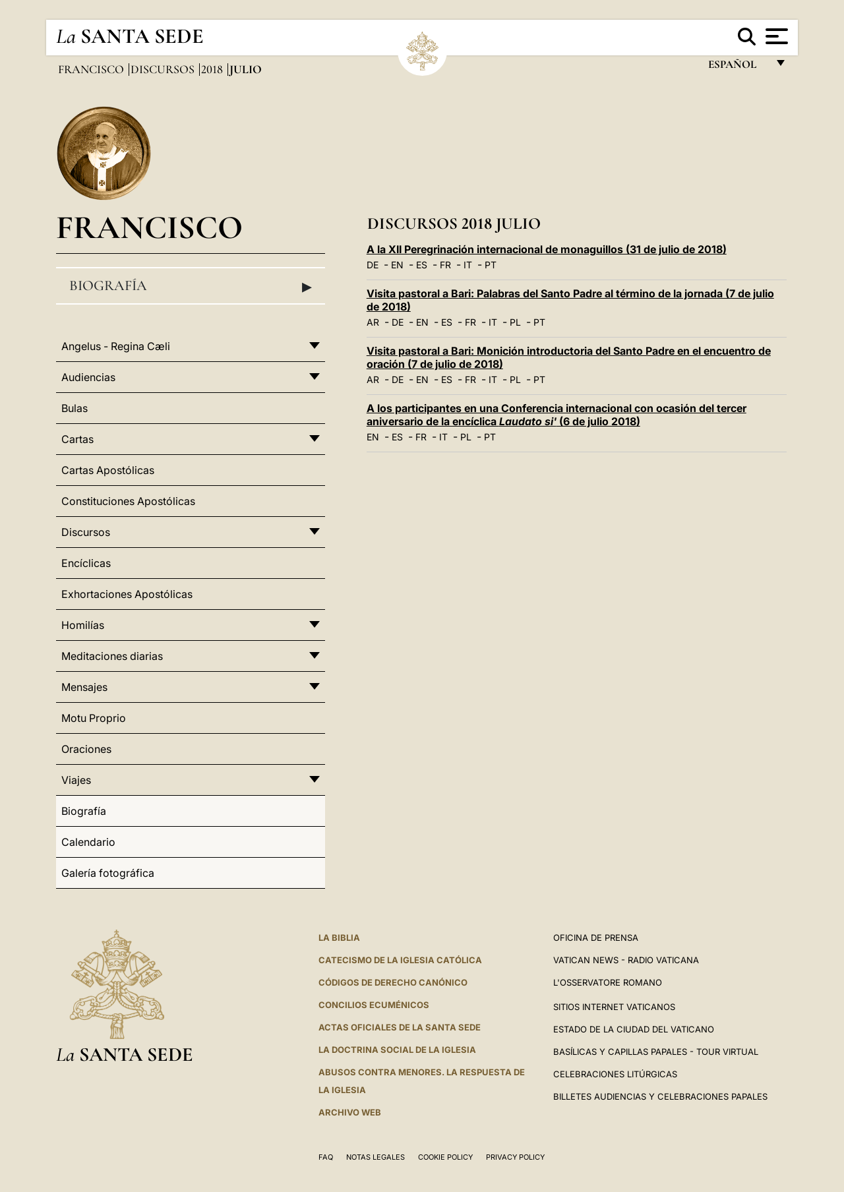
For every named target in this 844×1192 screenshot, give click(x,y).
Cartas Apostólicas (107, 470)
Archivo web (349, 1112)
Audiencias (88, 377)
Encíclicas (86, 563)
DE (372, 264)
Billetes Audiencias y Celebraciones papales (660, 1096)
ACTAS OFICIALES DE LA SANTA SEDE (399, 1027)
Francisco (92, 69)
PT (491, 264)
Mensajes (84, 687)
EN (397, 264)
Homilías (82, 625)
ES (421, 264)
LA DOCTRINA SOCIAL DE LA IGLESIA (397, 1049)
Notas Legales (375, 1157)
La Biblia (339, 937)
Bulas (74, 408)
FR (445, 264)
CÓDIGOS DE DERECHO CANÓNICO (392, 982)
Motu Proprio (93, 718)
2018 (213, 69)
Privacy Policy (515, 1157)
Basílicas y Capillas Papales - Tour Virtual (655, 1051)
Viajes (76, 780)
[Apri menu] (775, 36)
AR (373, 322)
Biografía (190, 286)
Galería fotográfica (107, 872)
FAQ (325, 1157)
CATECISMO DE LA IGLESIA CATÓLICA (400, 960)
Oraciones (86, 749)
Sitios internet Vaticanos (614, 1006)
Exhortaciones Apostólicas (127, 594)
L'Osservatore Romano (607, 982)
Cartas (77, 439)
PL (515, 322)
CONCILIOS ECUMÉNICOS (373, 1004)
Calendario (88, 842)
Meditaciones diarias (112, 656)
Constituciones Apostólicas (128, 501)
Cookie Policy (445, 1157)
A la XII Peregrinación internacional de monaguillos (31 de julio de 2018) (547, 249)
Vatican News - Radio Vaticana (626, 960)
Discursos (164, 69)
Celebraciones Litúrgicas (615, 1074)
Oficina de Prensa (595, 937)
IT (468, 264)
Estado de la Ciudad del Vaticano (633, 1029)
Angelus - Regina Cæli (115, 346)
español (737, 67)
